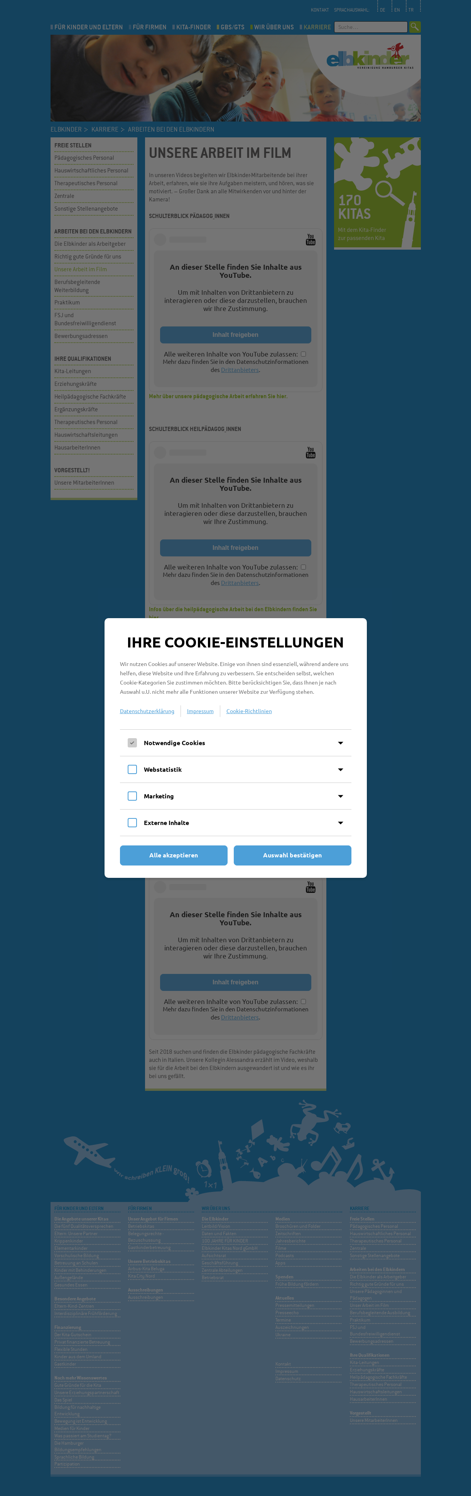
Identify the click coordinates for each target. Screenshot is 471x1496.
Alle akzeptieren (173, 855)
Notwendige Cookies (174, 743)
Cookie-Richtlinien (249, 710)
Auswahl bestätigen (292, 855)
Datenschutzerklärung (147, 710)
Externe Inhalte (166, 822)
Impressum (200, 710)
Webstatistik (163, 769)
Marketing (159, 796)
